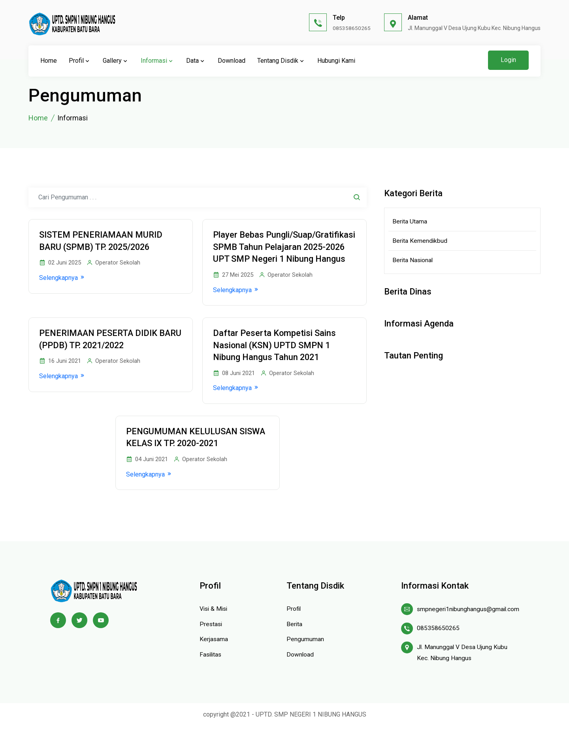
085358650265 (352, 28)
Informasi (157, 60)
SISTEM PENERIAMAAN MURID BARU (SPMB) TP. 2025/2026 (103, 241)
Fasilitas (211, 670)
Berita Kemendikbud (420, 241)
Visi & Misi (215, 624)
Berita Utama (410, 221)
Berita (294, 640)
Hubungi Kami (336, 60)
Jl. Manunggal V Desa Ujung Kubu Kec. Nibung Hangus (463, 668)
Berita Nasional (413, 261)
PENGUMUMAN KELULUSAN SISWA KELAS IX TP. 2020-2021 (190, 452)
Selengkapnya (64, 278)
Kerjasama (214, 655)
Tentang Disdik (281, 60)
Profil (80, 60)
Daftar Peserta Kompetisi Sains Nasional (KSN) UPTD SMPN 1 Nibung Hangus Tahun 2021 (276, 359)
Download (231, 60)
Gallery (116, 60)
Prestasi (211, 640)
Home (48, 60)
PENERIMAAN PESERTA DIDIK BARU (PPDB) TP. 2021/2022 (100, 353)
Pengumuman (305, 655)
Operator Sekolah (115, 263)
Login (508, 60)
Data (196, 60)
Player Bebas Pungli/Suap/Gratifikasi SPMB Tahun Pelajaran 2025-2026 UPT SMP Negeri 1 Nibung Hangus (278, 253)
